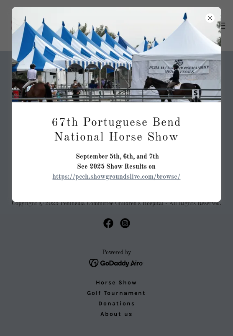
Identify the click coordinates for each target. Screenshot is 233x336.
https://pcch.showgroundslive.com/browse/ (116, 177)
